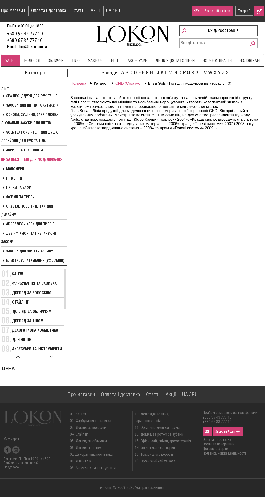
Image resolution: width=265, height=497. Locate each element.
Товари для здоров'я (157, 454)
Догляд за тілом (28, 321)
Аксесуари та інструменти (37, 349)
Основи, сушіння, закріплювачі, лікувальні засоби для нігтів (30, 119)
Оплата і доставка (48, 11)
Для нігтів (21, 340)
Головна (79, 83)
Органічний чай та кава (158, 461)
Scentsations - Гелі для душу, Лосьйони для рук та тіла (29, 137)
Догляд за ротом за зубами (162, 434)
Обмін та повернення (218, 444)
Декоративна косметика (35, 330)
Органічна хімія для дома (160, 427)
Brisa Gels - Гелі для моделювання (31, 160)
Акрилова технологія (24, 150)
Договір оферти (215, 449)
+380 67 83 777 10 (25, 40)
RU (117, 11)
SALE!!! (10, 60)
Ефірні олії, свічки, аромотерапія (166, 440)
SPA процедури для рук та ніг (31, 96)
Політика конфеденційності (224, 453)
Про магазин (13, 11)
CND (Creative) (128, 83)
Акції (95, 11)
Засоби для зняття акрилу (29, 251)
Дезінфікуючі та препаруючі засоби (28, 238)
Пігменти (14, 178)
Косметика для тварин (158, 447)
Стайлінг (20, 302)
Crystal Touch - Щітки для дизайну (27, 211)
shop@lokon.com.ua (32, 47)
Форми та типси (20, 197)
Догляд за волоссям (31, 293)
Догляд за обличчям (31, 312)
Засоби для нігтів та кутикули (32, 105)
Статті (78, 11)
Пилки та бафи (18, 188)
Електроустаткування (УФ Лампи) (35, 261)
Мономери (15, 169)
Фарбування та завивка (34, 284)
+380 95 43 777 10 (25, 33)
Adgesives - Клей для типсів (30, 224)
